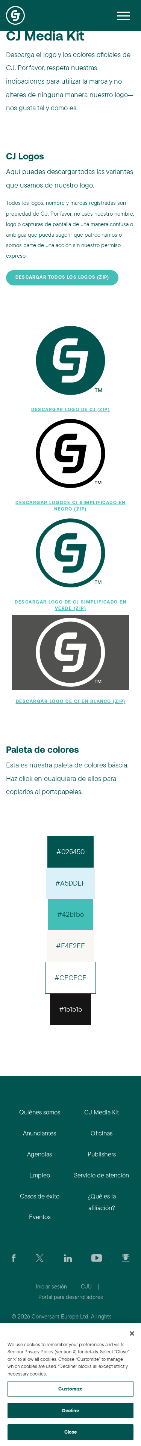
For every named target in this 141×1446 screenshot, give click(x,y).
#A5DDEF (70, 882)
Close (70, 1432)
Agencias (39, 1154)
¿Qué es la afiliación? (102, 1202)
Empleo (39, 1175)
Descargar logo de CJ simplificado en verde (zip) (70, 605)
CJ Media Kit (101, 1112)
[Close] (132, 1333)
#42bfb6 (70, 914)
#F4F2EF (70, 945)
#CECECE (70, 977)
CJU (86, 1286)
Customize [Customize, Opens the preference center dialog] (70, 1389)
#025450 (70, 851)
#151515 (70, 1009)
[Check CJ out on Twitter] (39, 1257)
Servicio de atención (101, 1175)
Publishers (102, 1154)
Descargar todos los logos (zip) (62, 277)
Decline (70, 1410)
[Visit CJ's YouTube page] (96, 1257)
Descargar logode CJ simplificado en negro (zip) (70, 506)
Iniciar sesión (51, 1286)
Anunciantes (39, 1133)
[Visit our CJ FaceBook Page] (14, 1257)
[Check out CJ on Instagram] (125, 1257)
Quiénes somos (39, 1112)
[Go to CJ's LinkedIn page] (68, 1257)
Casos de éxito (39, 1196)
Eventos (39, 1217)
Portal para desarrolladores (70, 1296)
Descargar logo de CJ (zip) (70, 410)
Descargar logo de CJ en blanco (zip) (71, 702)
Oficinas (101, 1133)
